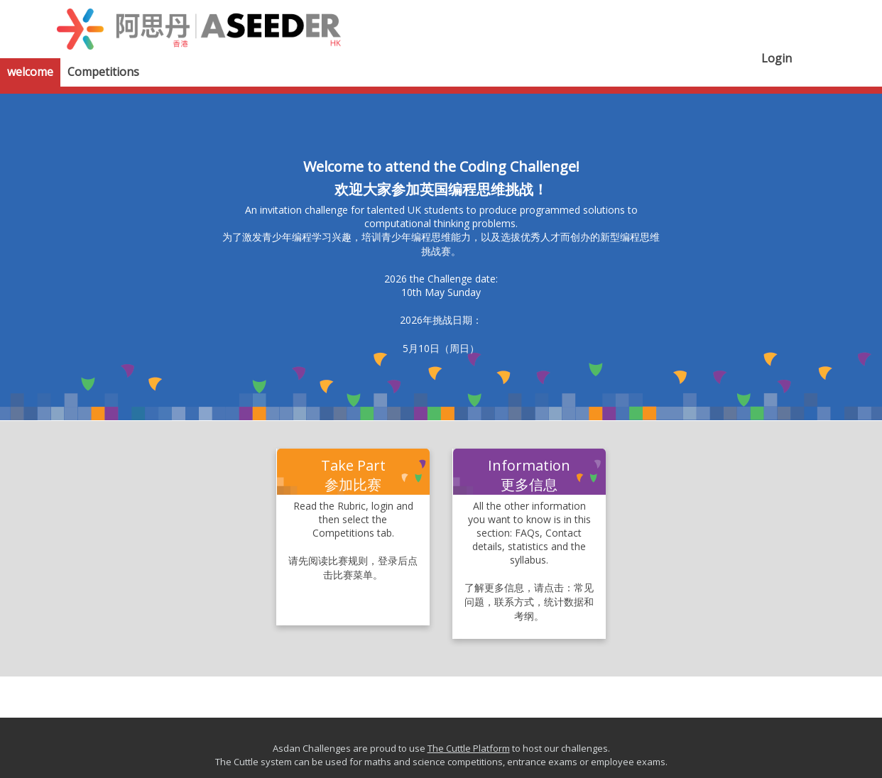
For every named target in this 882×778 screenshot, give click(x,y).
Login (776, 58)
